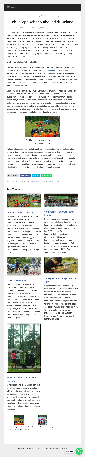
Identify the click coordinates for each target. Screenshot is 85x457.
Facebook (25, 176)
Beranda (10, 16)
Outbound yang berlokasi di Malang (53, 70)
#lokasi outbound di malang (26, 181)
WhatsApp (46, 176)
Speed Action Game (16, 280)
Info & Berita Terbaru (22, 16)
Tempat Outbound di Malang (20, 212)
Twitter (36, 176)
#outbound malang (50, 181)
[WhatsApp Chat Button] (79, 451)
